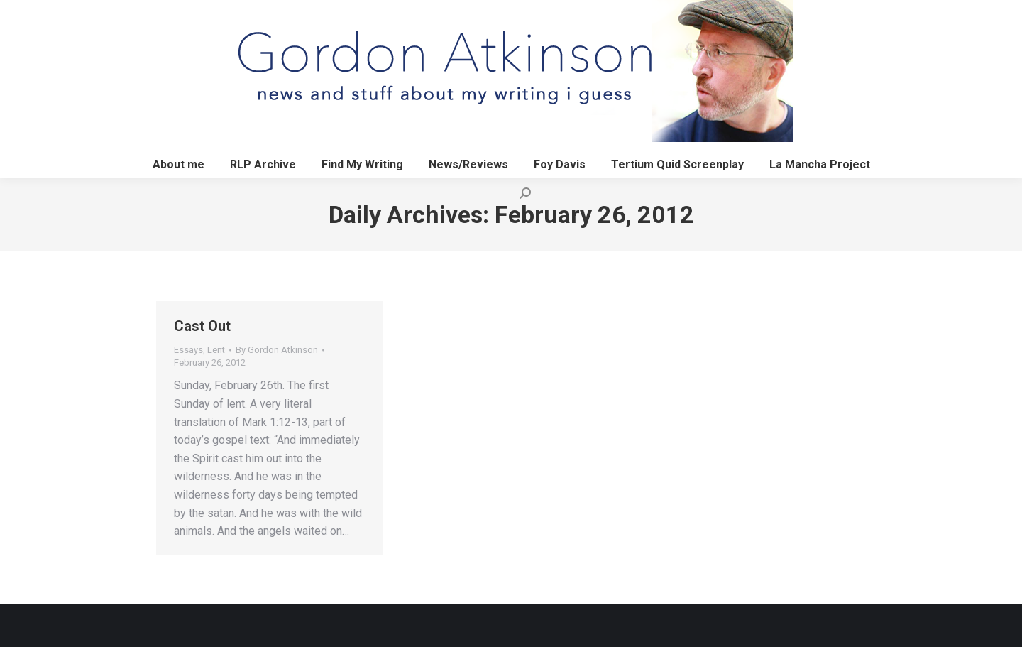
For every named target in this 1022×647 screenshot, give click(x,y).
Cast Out (202, 326)
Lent (216, 349)
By (277, 349)
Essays (188, 349)
